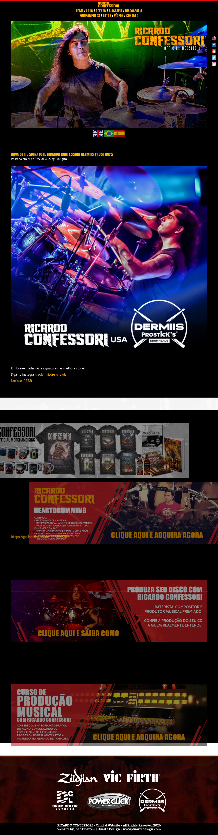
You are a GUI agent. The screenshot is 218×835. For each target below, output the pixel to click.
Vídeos (118, 15)
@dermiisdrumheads (51, 374)
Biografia (115, 10)
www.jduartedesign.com (142, 829)
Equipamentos (90, 15)
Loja (89, 10)
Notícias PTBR (21, 381)
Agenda (101, 10)
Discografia (133, 10)
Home (79, 10)
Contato (132, 15)
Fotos (107, 15)
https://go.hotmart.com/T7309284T (41, 518)
